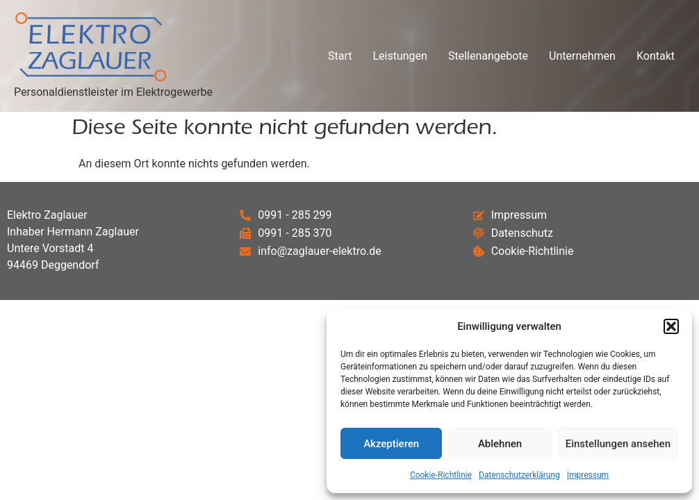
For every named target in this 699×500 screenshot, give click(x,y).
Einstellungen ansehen (618, 444)
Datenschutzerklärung (519, 475)
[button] (671, 326)
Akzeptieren (391, 444)
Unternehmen (582, 55)
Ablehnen (500, 444)
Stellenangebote (488, 55)
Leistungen (399, 55)
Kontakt (655, 55)
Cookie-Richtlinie (441, 475)
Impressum (588, 475)
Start (340, 55)
